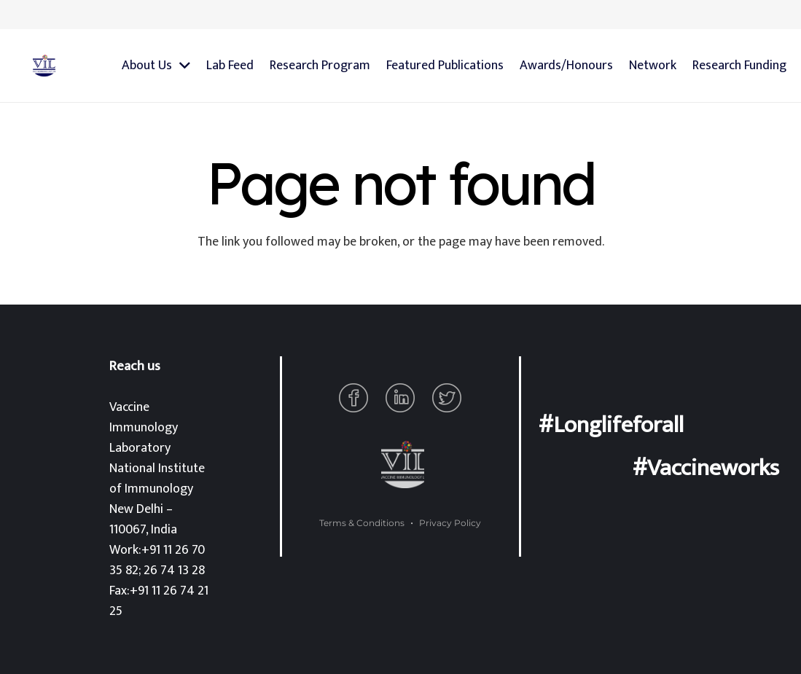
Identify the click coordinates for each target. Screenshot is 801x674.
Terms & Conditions (362, 522)
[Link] (44, 66)
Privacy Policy (450, 522)
